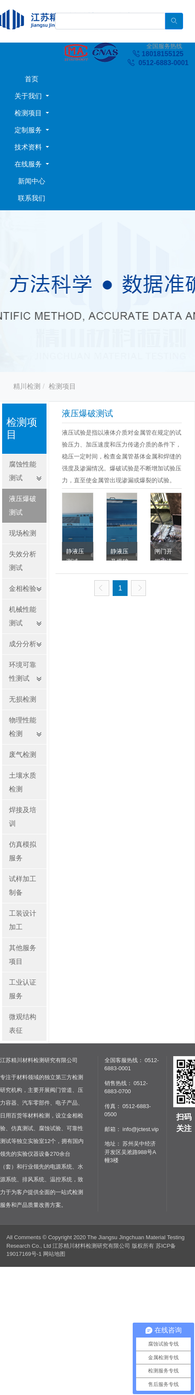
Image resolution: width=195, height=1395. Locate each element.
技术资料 (29, 147)
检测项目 (29, 113)
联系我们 (31, 198)
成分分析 (22, 643)
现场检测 (22, 533)
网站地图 (54, 1254)
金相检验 (22, 588)
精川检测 (27, 386)
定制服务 (29, 130)
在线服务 (29, 164)
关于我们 (29, 96)
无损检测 (22, 699)
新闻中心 (31, 181)
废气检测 (22, 754)
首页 (31, 79)
